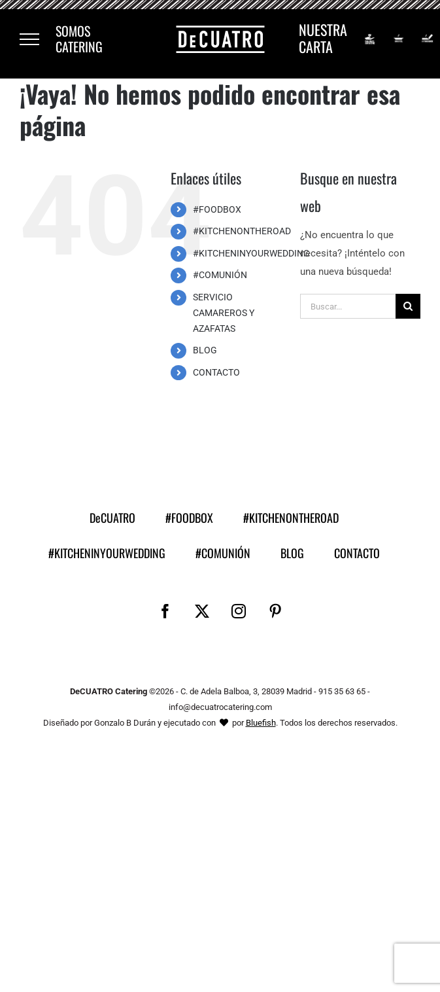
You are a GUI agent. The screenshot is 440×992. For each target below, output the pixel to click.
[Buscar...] (348, 306)
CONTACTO (216, 372)
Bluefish (261, 723)
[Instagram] (238, 611)
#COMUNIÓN (220, 275)
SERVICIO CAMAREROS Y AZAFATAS (223, 313)
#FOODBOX (217, 209)
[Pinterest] (275, 611)
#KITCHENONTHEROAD (242, 231)
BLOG (205, 350)
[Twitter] (202, 611)
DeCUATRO (112, 517)
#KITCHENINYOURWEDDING (251, 253)
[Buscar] (408, 306)
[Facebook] (165, 611)
